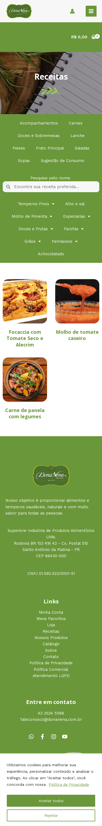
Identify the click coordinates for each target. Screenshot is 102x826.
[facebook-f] (45, 736)
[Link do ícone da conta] (72, 11)
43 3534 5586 (51, 713)
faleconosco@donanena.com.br (51, 719)
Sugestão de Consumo (62, 160)
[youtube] (65, 736)
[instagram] (56, 736)
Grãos (32, 241)
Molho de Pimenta (32, 216)
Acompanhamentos (39, 123)
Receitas (51, 631)
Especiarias (76, 216)
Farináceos (65, 241)
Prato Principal (50, 148)
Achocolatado (51, 253)
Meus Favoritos (51, 618)
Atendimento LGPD (51, 675)
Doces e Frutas (35, 229)
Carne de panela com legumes (25, 413)
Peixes (19, 148)
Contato (51, 656)
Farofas (74, 229)
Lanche (77, 135)
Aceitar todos (51, 801)
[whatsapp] (33, 736)
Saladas (82, 148)
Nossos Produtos (51, 637)
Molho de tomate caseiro (77, 335)
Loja (51, 624)
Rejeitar (51, 815)
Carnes (75, 123)
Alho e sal (75, 203)
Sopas (24, 160)
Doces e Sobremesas (39, 135)
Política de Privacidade (70, 784)
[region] (51, 789)
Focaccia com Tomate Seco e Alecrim (25, 338)
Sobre (51, 650)
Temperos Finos (36, 204)
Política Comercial (51, 669)
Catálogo (51, 643)
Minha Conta (51, 612)
